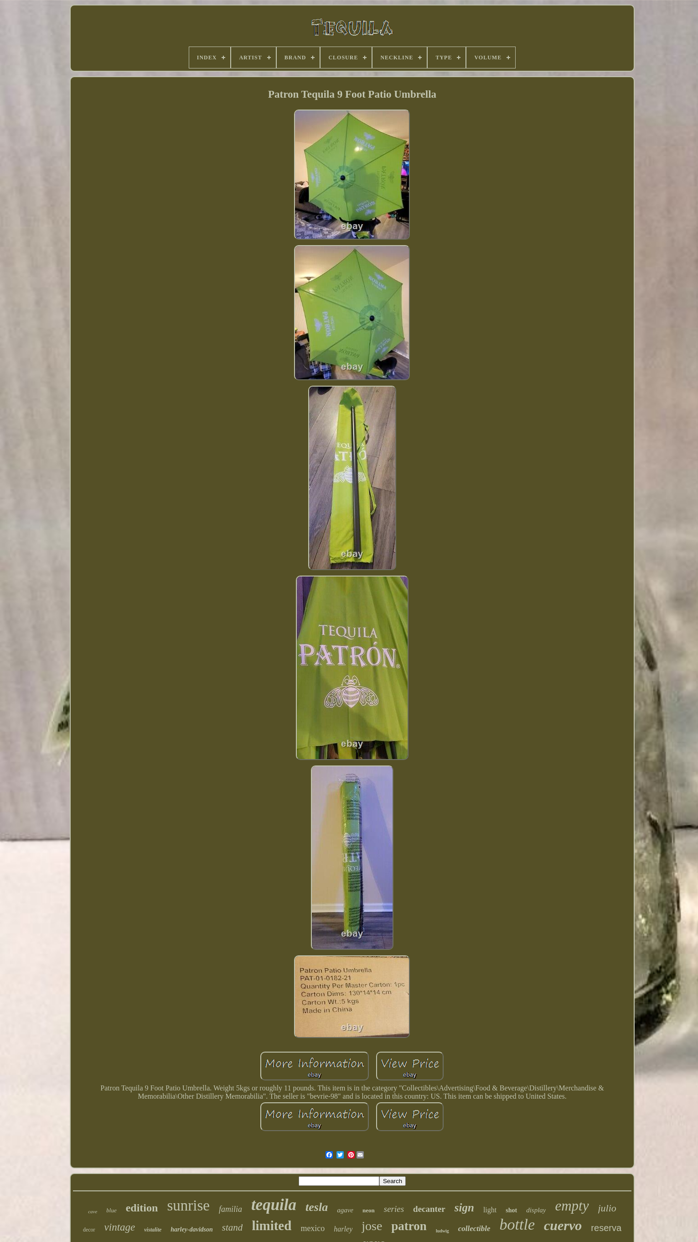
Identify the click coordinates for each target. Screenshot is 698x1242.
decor (89, 1229)
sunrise (188, 1205)
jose (372, 1226)
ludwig (442, 1230)
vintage (119, 1227)
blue (111, 1210)
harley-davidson (192, 1229)
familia (230, 1209)
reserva (606, 1228)
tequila (273, 1205)
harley (343, 1229)
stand (232, 1227)
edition (142, 1208)
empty (572, 1206)
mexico (312, 1228)
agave (345, 1210)
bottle (517, 1224)
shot (511, 1210)
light (489, 1210)
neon (368, 1210)
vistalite (152, 1229)
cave (92, 1211)
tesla (316, 1207)
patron (409, 1226)
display (536, 1210)
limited (271, 1225)
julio (607, 1208)
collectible (474, 1228)
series (394, 1209)
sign (464, 1207)
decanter (429, 1209)
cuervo (563, 1225)
